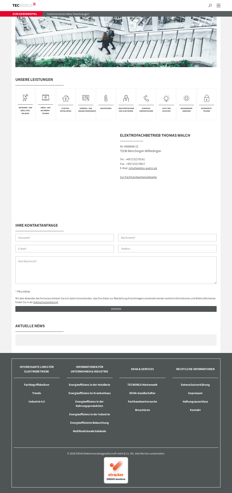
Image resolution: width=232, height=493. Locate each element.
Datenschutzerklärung (45, 302)
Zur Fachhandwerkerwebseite (138, 177)
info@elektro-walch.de (143, 168)
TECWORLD (28, 5)
